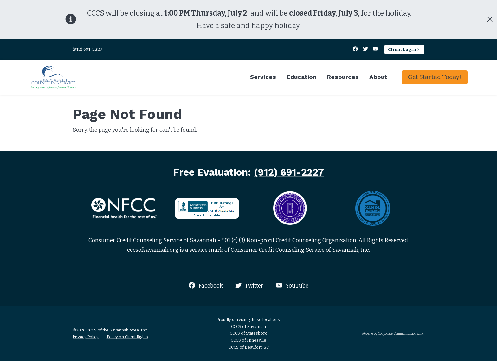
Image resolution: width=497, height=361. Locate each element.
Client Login (404, 49)
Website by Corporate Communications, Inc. (392, 333)
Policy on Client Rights (127, 336)
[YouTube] (375, 49)
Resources (343, 77)
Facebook (206, 285)
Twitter (249, 285)
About (378, 77)
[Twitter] (366, 49)
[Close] (489, 19)
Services (263, 77)
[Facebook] (356, 49)
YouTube (292, 285)
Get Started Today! (434, 77)
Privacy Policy (86, 336)
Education (301, 77)
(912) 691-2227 (87, 49)
